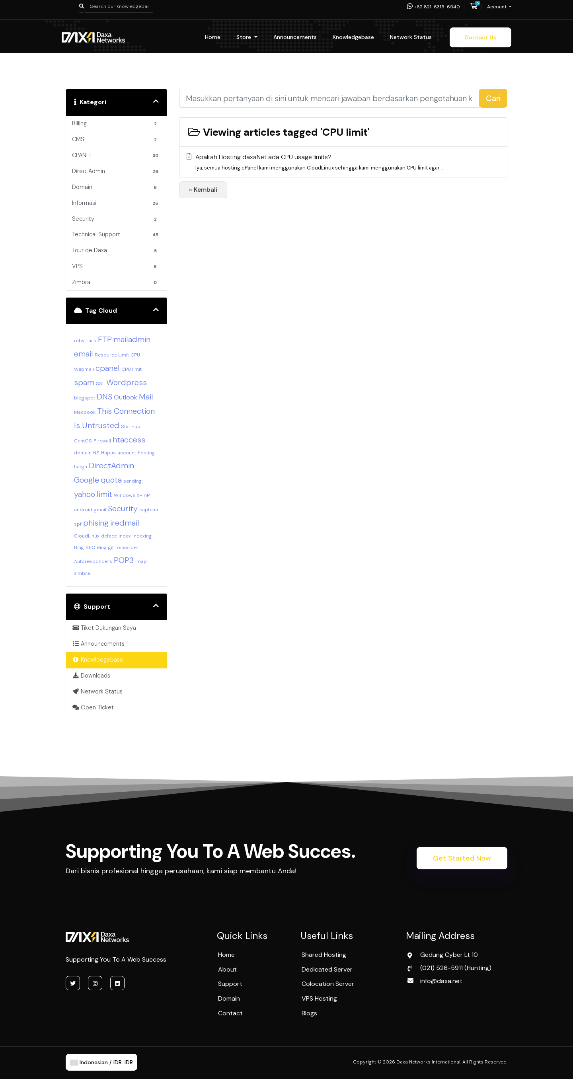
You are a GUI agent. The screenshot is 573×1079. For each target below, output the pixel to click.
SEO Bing (96, 547)
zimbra (82, 573)
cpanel (108, 368)
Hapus (108, 453)
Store (244, 37)
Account (497, 7)
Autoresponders (93, 561)
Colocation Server (328, 984)
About (227, 969)
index (125, 536)
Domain (229, 998)
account (126, 453)
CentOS (83, 441)
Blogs (309, 1013)
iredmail (124, 523)
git (111, 547)
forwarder (126, 547)
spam (84, 382)
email (83, 354)
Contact (230, 1013)
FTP (105, 339)
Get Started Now (462, 858)
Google (86, 480)
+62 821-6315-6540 (433, 7)
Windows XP (128, 495)
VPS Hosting (319, 998)
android (83, 509)
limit (104, 494)
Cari (493, 98)
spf (78, 524)
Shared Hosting (324, 954)
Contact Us (480, 37)
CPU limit (131, 369)
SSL (100, 383)
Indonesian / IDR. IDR (101, 1062)
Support (230, 984)
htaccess (129, 439)
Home (212, 37)
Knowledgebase (353, 37)
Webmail (84, 369)
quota (111, 480)
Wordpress (126, 382)
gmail (100, 509)
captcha (148, 509)
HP (147, 495)
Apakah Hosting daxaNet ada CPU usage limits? (342, 162)
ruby (79, 340)
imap (141, 561)
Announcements (295, 37)
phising (96, 523)
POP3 (124, 560)
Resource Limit (112, 355)
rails (91, 340)
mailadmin (131, 339)
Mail (146, 396)
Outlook (125, 397)
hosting (146, 453)
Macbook (85, 412)
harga (80, 467)
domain (83, 453)
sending (132, 481)
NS (96, 453)
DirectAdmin (111, 465)
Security (123, 508)
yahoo (84, 494)
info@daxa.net (441, 981)
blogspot (84, 398)
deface (109, 536)
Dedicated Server (327, 969)
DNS (104, 396)
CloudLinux (86, 536)
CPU (135, 355)
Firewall (102, 441)
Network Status (411, 37)
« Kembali (203, 189)
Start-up (130, 426)
